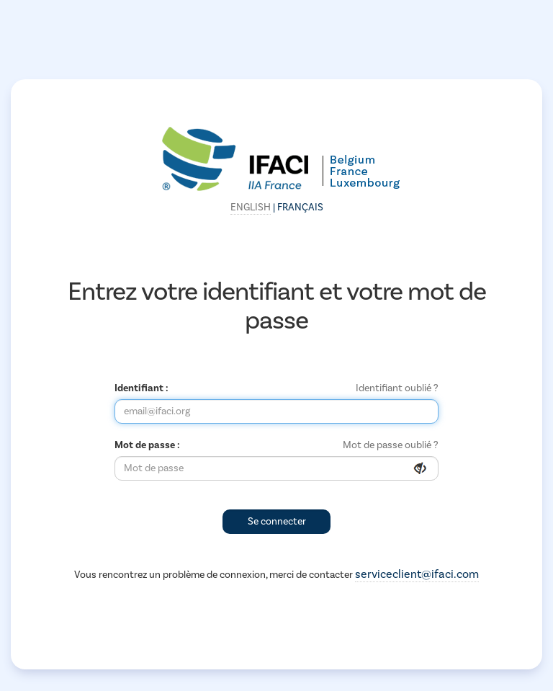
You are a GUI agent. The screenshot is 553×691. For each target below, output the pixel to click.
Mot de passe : (147, 445)
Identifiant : (141, 388)
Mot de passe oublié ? (391, 445)
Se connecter (277, 521)
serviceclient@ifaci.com (417, 574)
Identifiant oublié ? (397, 388)
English (250, 207)
